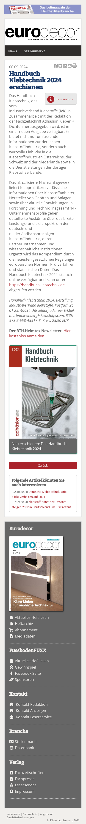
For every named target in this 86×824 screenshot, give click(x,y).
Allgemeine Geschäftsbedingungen (30, 815)
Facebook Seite (28, 673)
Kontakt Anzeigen (31, 710)
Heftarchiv (24, 623)
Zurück (43, 465)
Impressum (25, 791)
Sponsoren (24, 679)
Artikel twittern (60, 66)
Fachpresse (25, 778)
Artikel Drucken (74, 66)
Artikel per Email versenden (70, 66)
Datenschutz (30, 814)
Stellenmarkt (34, 51)
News (12, 51)
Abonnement (26, 629)
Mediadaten (25, 636)
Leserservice (25, 784)
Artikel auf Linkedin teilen (65, 66)
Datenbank (24, 747)
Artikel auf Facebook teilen (56, 66)
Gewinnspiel (25, 667)
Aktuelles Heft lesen (32, 617)
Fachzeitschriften (29, 772)
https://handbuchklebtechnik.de (37, 284)
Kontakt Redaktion (32, 704)
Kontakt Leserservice (34, 716)
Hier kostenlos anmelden (40, 333)
